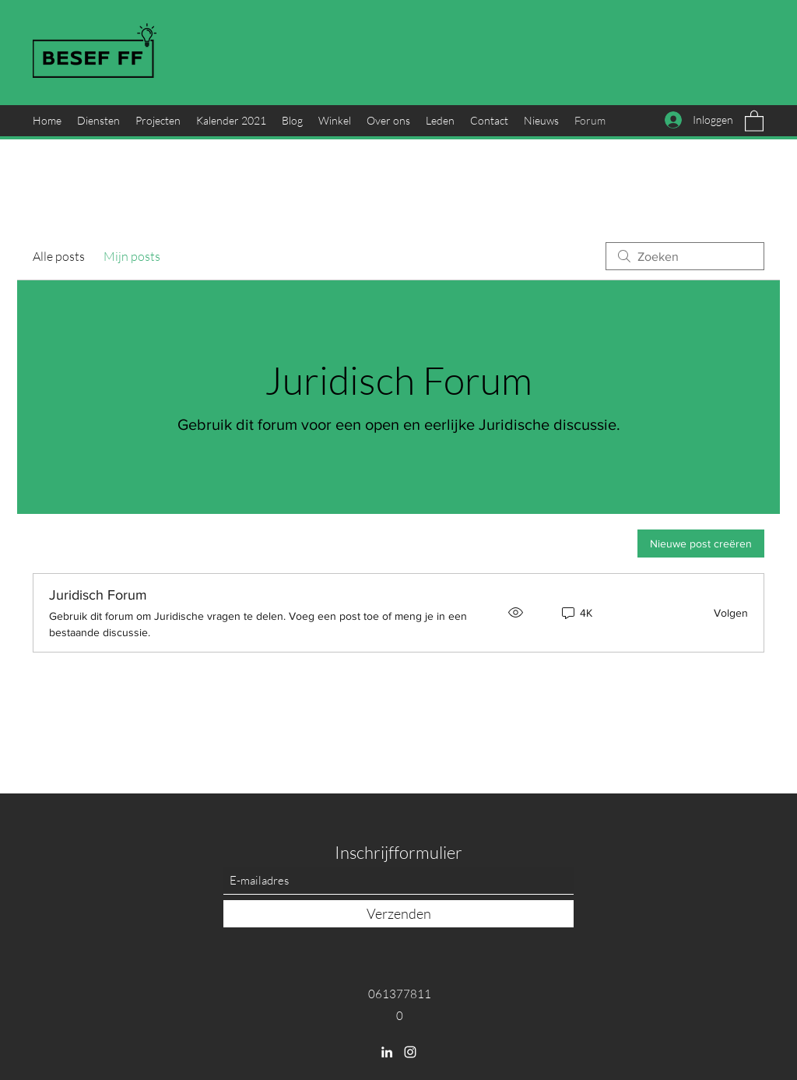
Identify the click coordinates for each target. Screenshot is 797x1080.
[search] (685, 256)
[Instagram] (410, 1052)
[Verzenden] (398, 913)
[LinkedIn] (387, 1052)
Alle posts (59, 256)
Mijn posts (132, 256)
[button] (754, 120)
